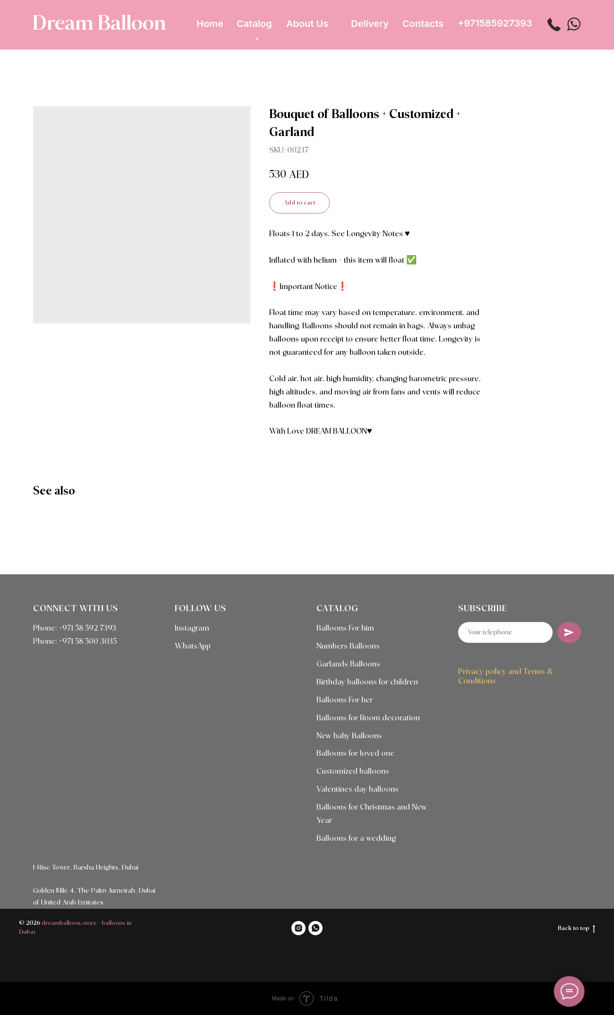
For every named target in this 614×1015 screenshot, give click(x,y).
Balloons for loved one (355, 753)
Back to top (576, 929)
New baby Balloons (349, 736)
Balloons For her (344, 700)
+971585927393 (495, 23)
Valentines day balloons (357, 789)
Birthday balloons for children (367, 682)
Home (209, 23)
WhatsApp (193, 646)
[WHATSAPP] (315, 928)
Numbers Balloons (348, 646)
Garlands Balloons (348, 664)
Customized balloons (352, 771)
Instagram (192, 628)
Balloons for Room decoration (368, 718)
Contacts (422, 23)
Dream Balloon (99, 24)
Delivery (370, 23)
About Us (307, 23)
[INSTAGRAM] (298, 928)
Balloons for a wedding (356, 838)
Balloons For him (345, 628)
